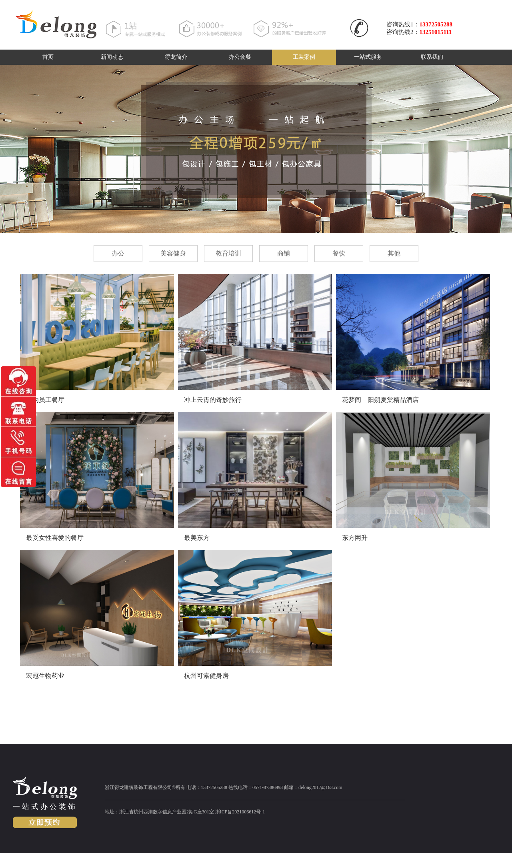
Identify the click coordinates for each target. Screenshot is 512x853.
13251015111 (436, 32)
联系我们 (432, 57)
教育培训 (228, 253)
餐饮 (338, 253)
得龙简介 (176, 57)
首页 (48, 57)
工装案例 (304, 57)
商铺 (283, 253)
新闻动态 (112, 57)
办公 (118, 253)
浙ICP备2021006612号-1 (240, 812)
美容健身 (173, 253)
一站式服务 (368, 57)
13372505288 (436, 24)
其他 (394, 253)
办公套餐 (240, 57)
